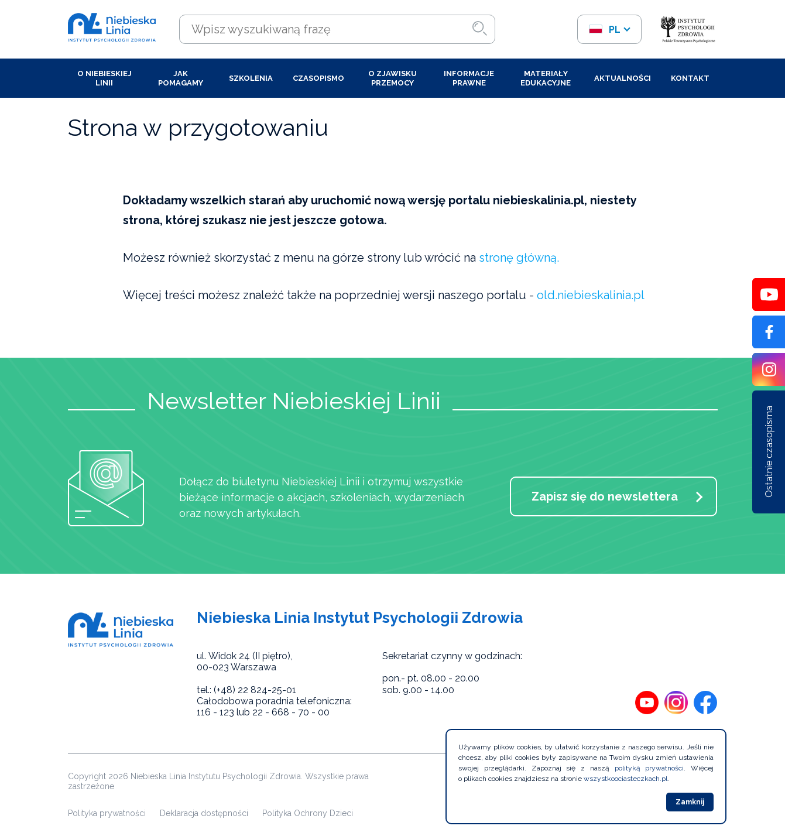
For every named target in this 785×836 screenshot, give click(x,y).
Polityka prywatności (107, 813)
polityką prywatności (649, 768)
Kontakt (690, 78)
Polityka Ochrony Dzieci (307, 813)
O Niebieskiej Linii (104, 78)
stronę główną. (519, 258)
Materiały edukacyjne (545, 78)
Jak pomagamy (180, 78)
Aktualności (622, 78)
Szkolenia (251, 78)
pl (604, 29)
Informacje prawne (469, 78)
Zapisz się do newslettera (605, 496)
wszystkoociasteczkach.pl (625, 779)
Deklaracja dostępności (204, 813)
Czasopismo (318, 78)
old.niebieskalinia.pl (591, 295)
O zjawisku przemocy (392, 78)
